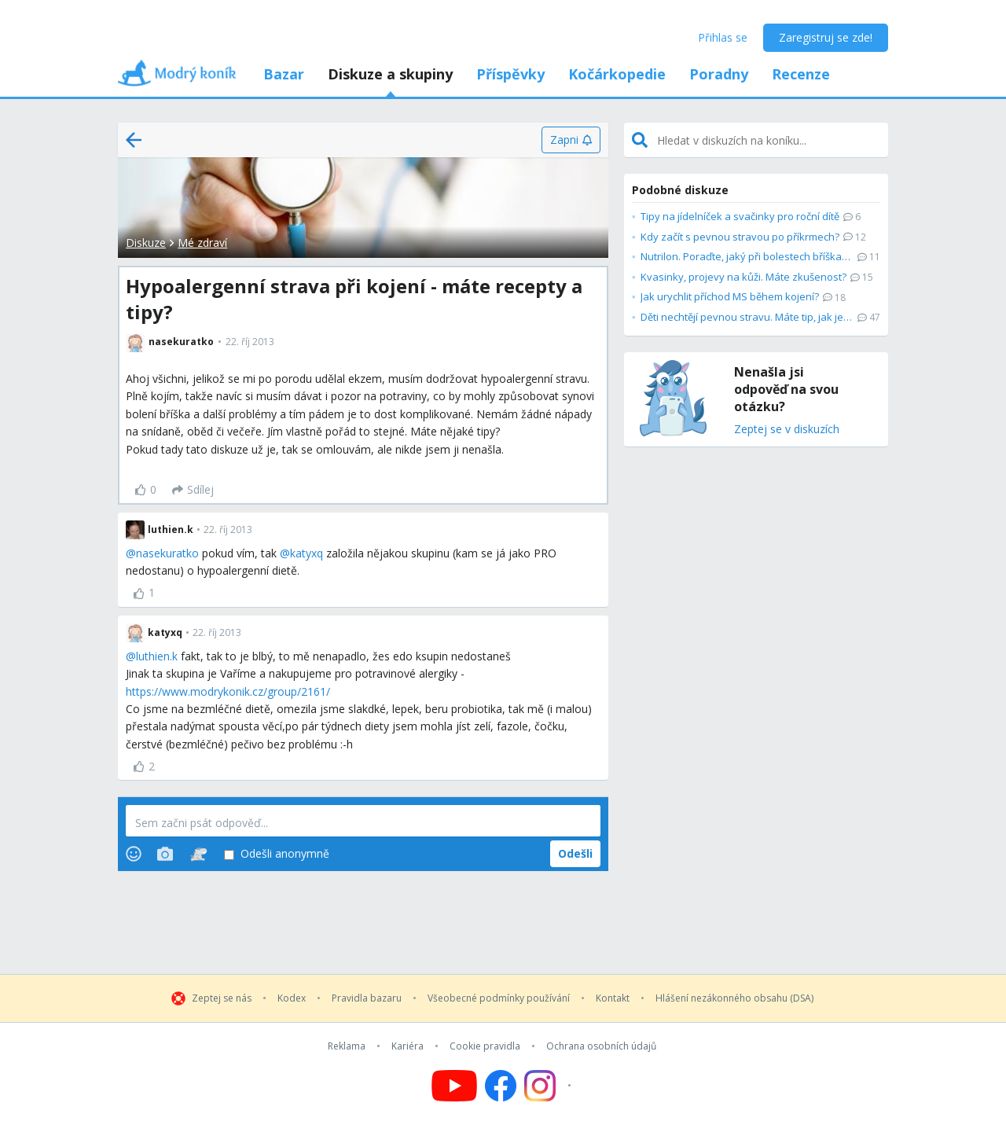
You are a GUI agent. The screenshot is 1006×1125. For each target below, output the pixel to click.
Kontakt (613, 998)
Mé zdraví (202, 242)
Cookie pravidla (485, 1046)
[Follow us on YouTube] (454, 1085)
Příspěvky (510, 73)
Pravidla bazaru (367, 998)
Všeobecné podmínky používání (499, 998)
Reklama (346, 1046)
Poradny (718, 73)
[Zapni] (571, 140)
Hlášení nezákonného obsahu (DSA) (734, 998)
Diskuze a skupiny (390, 73)
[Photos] (165, 853)
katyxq (306, 553)
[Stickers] (198, 853)
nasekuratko (167, 553)
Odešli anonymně (276, 854)
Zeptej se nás (222, 998)
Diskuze (146, 242)
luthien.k (157, 656)
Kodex (291, 998)
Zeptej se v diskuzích (786, 429)
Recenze (801, 73)
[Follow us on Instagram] (549, 1085)
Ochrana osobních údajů (601, 1046)
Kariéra (407, 1046)
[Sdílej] (193, 489)
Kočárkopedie (617, 73)
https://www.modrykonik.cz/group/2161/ (228, 691)
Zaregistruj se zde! (825, 37)
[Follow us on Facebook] (500, 1085)
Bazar (283, 73)
